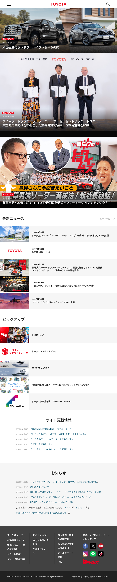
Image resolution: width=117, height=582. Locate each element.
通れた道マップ (15, 535)
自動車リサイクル (16, 540)
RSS (60, 562)
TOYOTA (58, 4)
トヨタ (67, 507)
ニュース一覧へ (105, 218)
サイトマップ (39, 535)
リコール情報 (14, 554)
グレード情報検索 (16, 559)
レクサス (80, 507)
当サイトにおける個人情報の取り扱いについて (91, 577)
